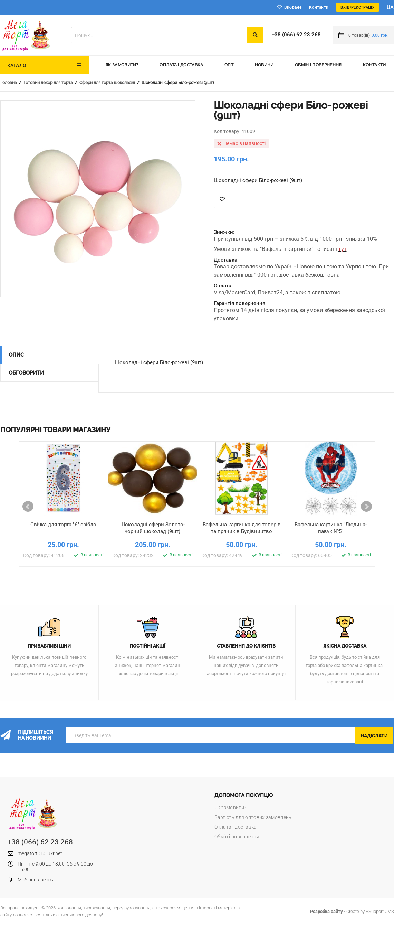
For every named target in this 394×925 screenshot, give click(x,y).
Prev (27, 506)
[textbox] (159, 35)
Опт (228, 65)
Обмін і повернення (318, 65)
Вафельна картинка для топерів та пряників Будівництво (242, 528)
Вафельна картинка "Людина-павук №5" (331, 528)
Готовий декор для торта (48, 82)
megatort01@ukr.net (40, 853)
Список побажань (222, 199)
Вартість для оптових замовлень (253, 817)
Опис (16, 355)
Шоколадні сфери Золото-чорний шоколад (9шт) (152, 528)
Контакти (318, 7)
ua (390, 7)
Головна (8, 82)
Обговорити (26, 373)
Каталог (18, 65)
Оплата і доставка (181, 65)
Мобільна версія (36, 879)
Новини (264, 65)
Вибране (292, 7)
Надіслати (374, 735)
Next (366, 506)
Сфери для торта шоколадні (107, 82)
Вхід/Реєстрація (357, 7)
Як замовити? (121, 65)
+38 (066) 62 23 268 (296, 34)
